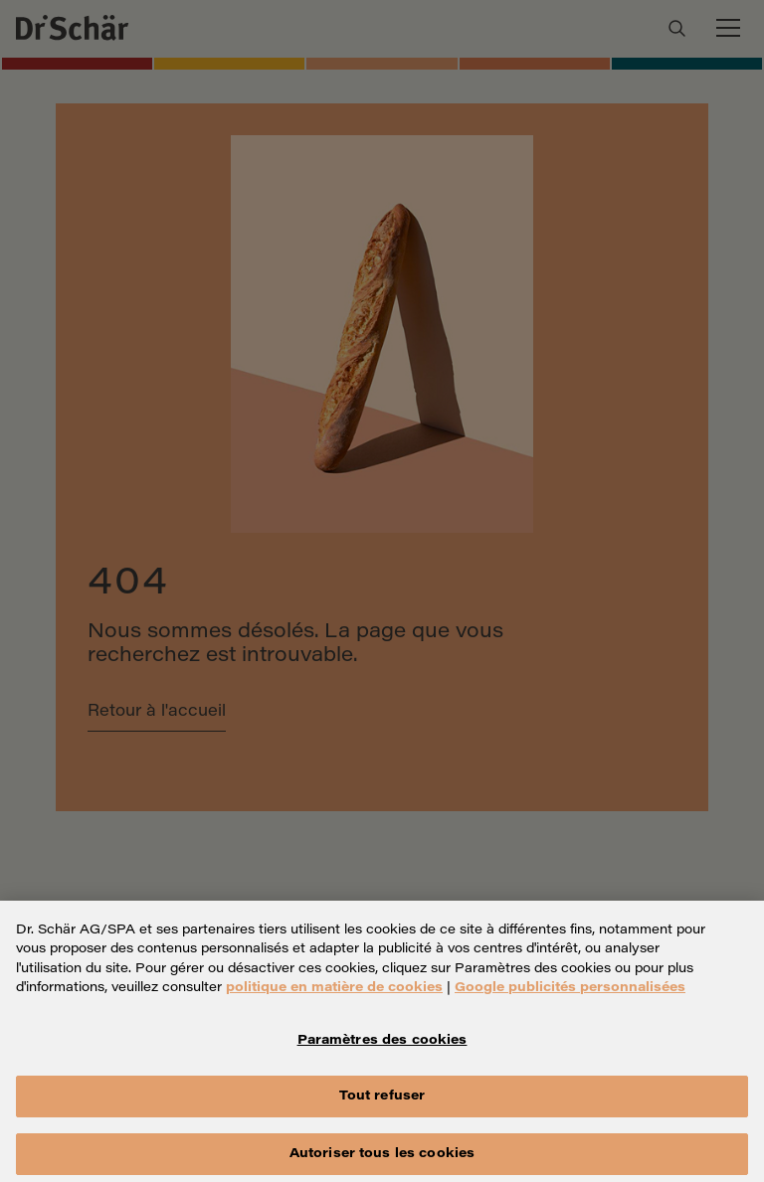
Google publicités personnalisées (570, 994)
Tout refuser (382, 1103)
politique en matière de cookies (334, 994)
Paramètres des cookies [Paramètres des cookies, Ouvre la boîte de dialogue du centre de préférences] (382, 1047)
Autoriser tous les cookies (382, 1160)
